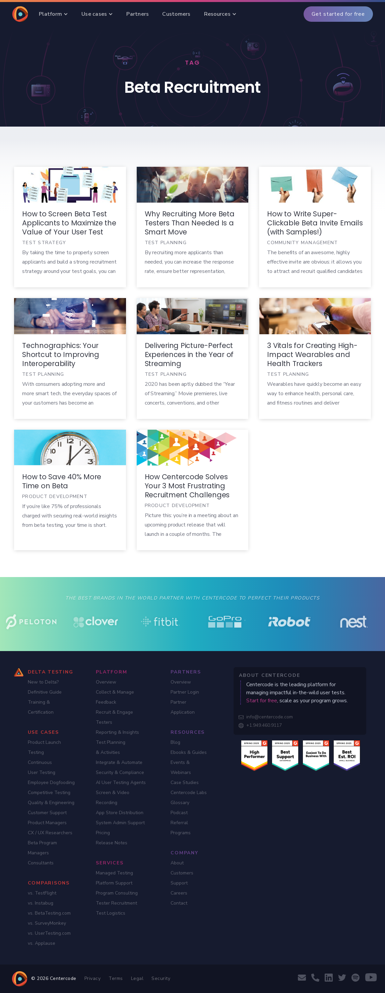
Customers (182, 873)
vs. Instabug (40, 903)
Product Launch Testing (44, 747)
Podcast (179, 812)
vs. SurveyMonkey (47, 923)
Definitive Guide (45, 692)
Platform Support (114, 883)
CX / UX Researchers (50, 833)
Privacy (92, 978)
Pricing (103, 833)
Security (160, 978)
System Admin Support (120, 823)
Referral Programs (181, 828)
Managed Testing (114, 873)
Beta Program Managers (42, 848)
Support (179, 883)
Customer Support (47, 812)
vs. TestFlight (42, 893)
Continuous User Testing (41, 767)
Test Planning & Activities (110, 747)
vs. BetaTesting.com (49, 913)
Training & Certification (41, 707)
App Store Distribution (119, 812)
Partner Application (183, 707)
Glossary (180, 802)
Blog (175, 742)
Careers (179, 893)
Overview (106, 682)
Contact (179, 903)
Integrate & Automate (119, 762)
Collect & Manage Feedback (115, 697)
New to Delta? (43, 682)
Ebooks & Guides (189, 752)
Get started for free (338, 14)
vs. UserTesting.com (49, 933)
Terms (116, 978)
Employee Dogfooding (51, 782)
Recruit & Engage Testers (114, 717)
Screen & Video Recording (112, 797)
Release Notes (111, 843)
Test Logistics (110, 913)
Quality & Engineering (51, 802)
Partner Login (185, 692)
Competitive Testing (49, 792)
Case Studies (185, 782)
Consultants (41, 863)
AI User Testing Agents (121, 782)
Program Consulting (117, 893)
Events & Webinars (181, 767)
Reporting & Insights (117, 732)
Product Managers (47, 823)
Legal (137, 978)
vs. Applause (41, 943)
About (177, 863)
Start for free (261, 700)
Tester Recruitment (116, 903)
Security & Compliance (120, 772)
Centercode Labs (189, 792)
